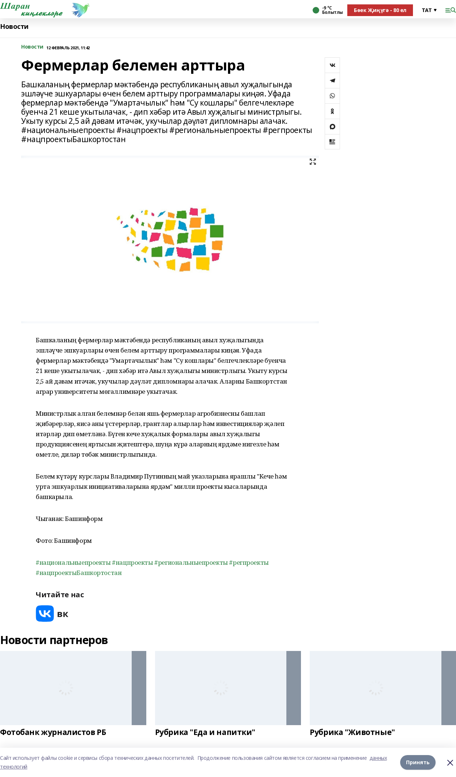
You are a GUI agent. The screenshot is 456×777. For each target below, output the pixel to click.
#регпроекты (248, 562)
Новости (14, 26)
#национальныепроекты (73, 562)
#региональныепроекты (191, 562)
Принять (418, 762)
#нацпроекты (132, 562)
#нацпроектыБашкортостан (78, 572)
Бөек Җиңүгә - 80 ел (380, 10)
